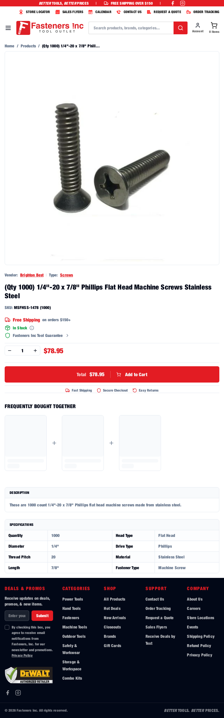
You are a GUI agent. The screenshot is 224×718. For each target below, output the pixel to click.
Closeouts (112, 626)
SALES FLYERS (68, 12)
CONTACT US (128, 12)
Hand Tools (71, 608)
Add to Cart (112, 374)
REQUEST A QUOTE (163, 12)
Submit (42, 615)
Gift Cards (112, 645)
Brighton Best (31, 274)
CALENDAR (99, 12)
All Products (114, 598)
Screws (66, 274)
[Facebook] (7, 693)
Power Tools (72, 598)
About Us (194, 598)
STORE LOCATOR (33, 12)
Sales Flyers (156, 626)
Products (28, 45)
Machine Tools (74, 626)
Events (192, 626)
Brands (110, 636)
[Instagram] (18, 693)
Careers (193, 608)
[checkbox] (7, 627)
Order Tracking (158, 608)
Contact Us (155, 598)
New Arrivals (115, 617)
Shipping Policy (200, 636)
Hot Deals (112, 608)
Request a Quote (160, 617)
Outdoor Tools (73, 636)
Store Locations (200, 617)
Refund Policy (199, 645)
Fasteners (70, 617)
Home (10, 45)
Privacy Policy (22, 655)
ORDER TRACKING (202, 12)
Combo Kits (72, 678)
